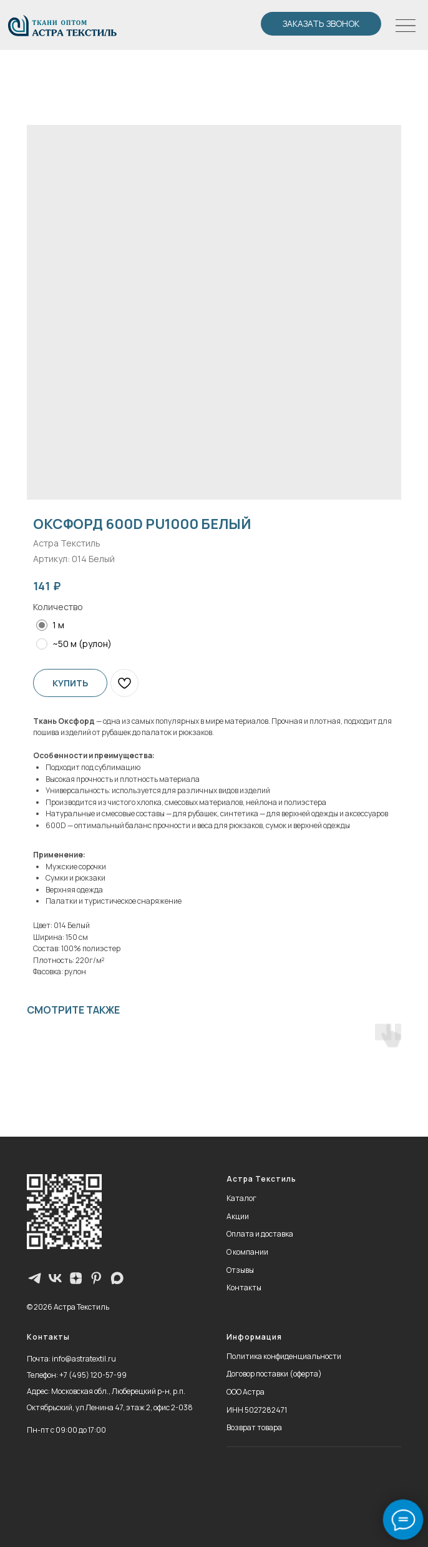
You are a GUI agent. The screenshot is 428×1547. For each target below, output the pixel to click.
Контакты (243, 1287)
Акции (237, 1216)
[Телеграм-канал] (34, 1278)
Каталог (241, 1198)
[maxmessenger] (117, 1278)
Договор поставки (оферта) (274, 1373)
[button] (321, 24)
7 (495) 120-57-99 (95, 1375)
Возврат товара (254, 1427)
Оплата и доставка (259, 1233)
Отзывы (240, 1270)
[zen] (76, 1278)
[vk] (55, 1278)
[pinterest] (96, 1278)
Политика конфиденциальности (283, 1356)
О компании (247, 1252)
